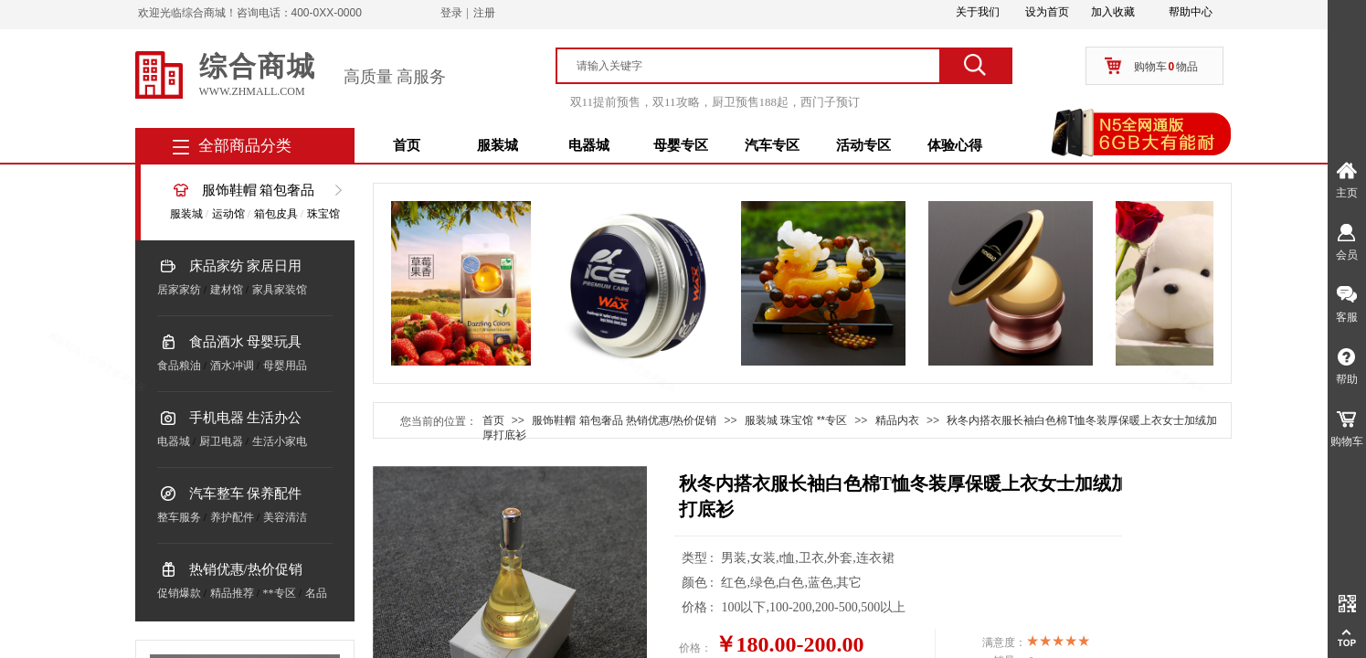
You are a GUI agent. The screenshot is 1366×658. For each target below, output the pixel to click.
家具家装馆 (279, 289)
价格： (695, 648)
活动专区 (863, 145)
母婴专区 (680, 145)
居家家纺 (179, 289)
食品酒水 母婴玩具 (245, 341)
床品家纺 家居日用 (245, 266)
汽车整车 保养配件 (245, 493)
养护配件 (232, 517)
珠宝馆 (323, 213)
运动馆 (228, 213)
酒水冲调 (232, 365)
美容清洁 (285, 517)
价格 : (699, 607)
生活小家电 (279, 441)
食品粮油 (179, 365)
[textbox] (756, 66)
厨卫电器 (221, 441)
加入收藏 (1113, 11)
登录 (451, 12)
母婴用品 (285, 365)
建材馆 (226, 289)
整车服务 (179, 517)
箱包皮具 (276, 213)
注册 (484, 12)
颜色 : (699, 582)
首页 (406, 145)
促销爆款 (179, 593)
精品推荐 (232, 593)
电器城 (588, 145)
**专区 (279, 593)
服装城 (497, 145)
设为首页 (1047, 11)
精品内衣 (897, 420)
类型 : (699, 558)
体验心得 (954, 145)
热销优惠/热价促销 (245, 569)
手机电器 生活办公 (245, 417)
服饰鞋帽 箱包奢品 (258, 190)
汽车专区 (772, 145)
